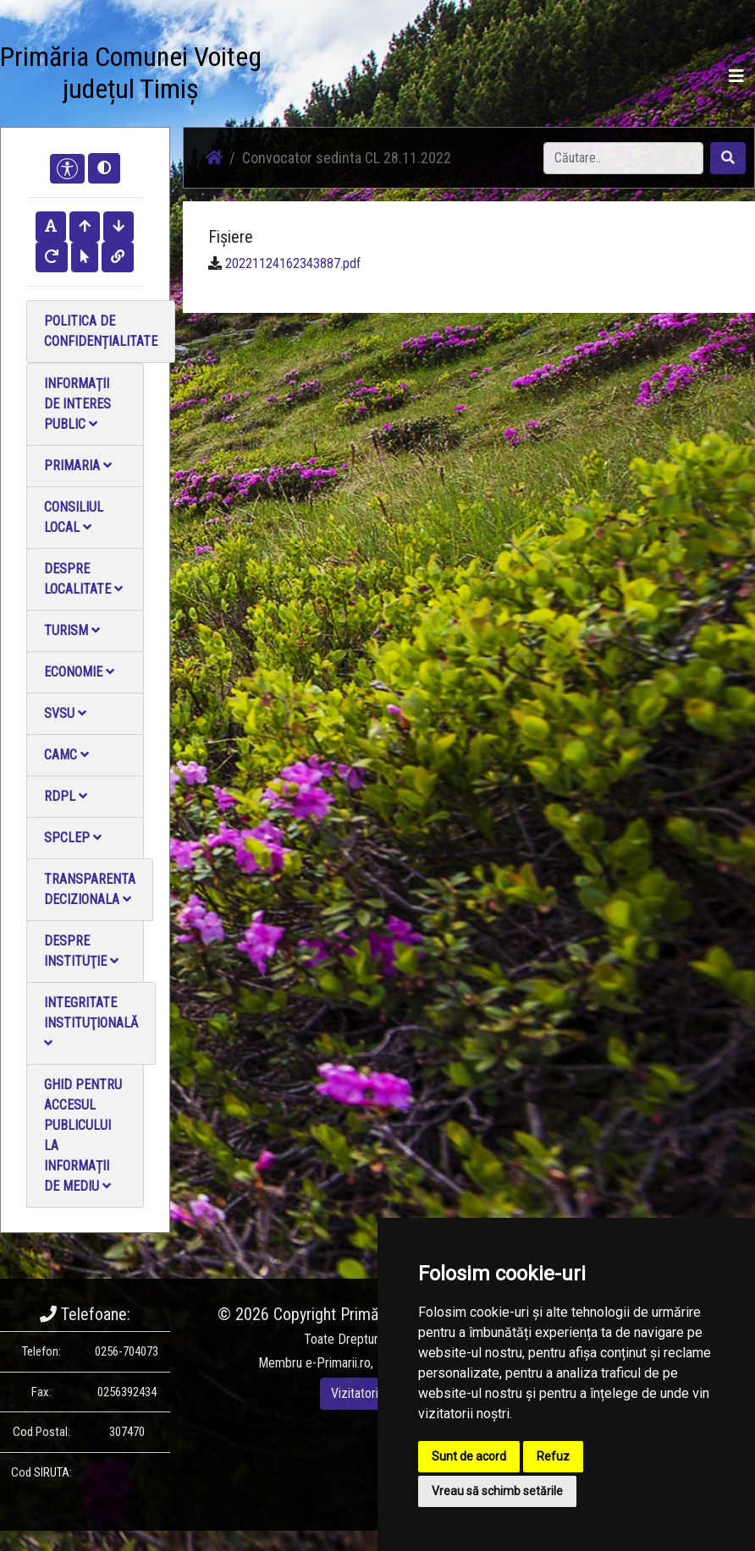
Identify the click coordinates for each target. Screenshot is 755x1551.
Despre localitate (83, 579)
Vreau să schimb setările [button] (497, 1491)
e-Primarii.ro (338, 1363)
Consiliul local (73, 517)
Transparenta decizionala (89, 889)
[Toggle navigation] (736, 76)
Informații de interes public (77, 403)
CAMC (66, 755)
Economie (79, 672)
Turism (72, 630)
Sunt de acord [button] (469, 1456)
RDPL (65, 796)
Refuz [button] (553, 1456)
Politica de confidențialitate (100, 331)
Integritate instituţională (91, 1022)
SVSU (65, 713)
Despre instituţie (81, 951)
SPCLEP (73, 838)
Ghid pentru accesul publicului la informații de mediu (83, 1135)
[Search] (623, 158)
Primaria (78, 466)
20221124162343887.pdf (293, 263)
